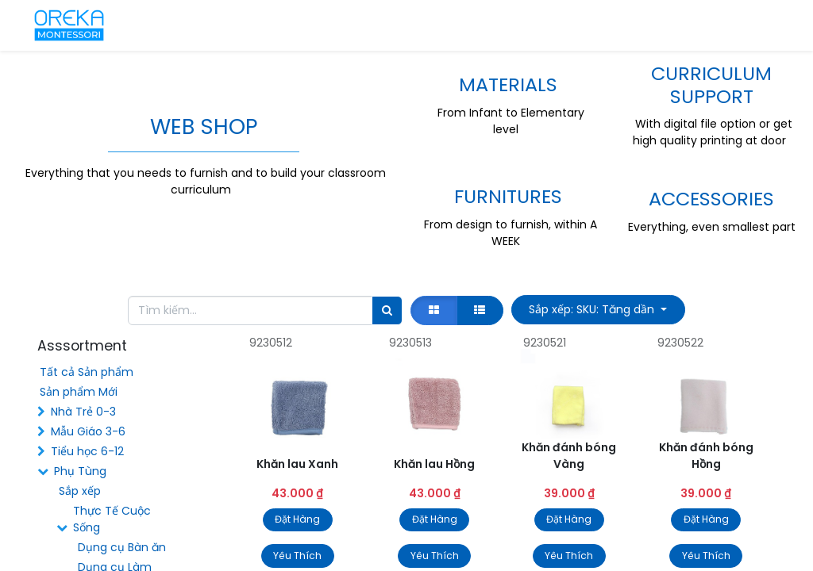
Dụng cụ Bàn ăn (122, 547)
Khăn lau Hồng (434, 464)
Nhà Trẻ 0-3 (83, 412)
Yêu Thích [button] (297, 555)
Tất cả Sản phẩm (86, 372)
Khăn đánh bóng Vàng (569, 455)
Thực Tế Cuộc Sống (112, 519)
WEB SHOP (203, 126)
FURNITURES (508, 196)
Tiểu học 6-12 (87, 451)
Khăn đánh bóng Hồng (706, 455)
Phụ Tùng (80, 471)
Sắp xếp (80, 491)
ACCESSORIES (711, 199)
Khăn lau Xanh (297, 464)
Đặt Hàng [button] (297, 519)
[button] (598, 309)
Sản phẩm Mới (79, 392)
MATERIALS (508, 84)
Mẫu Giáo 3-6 (88, 431)
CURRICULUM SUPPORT (711, 84)
